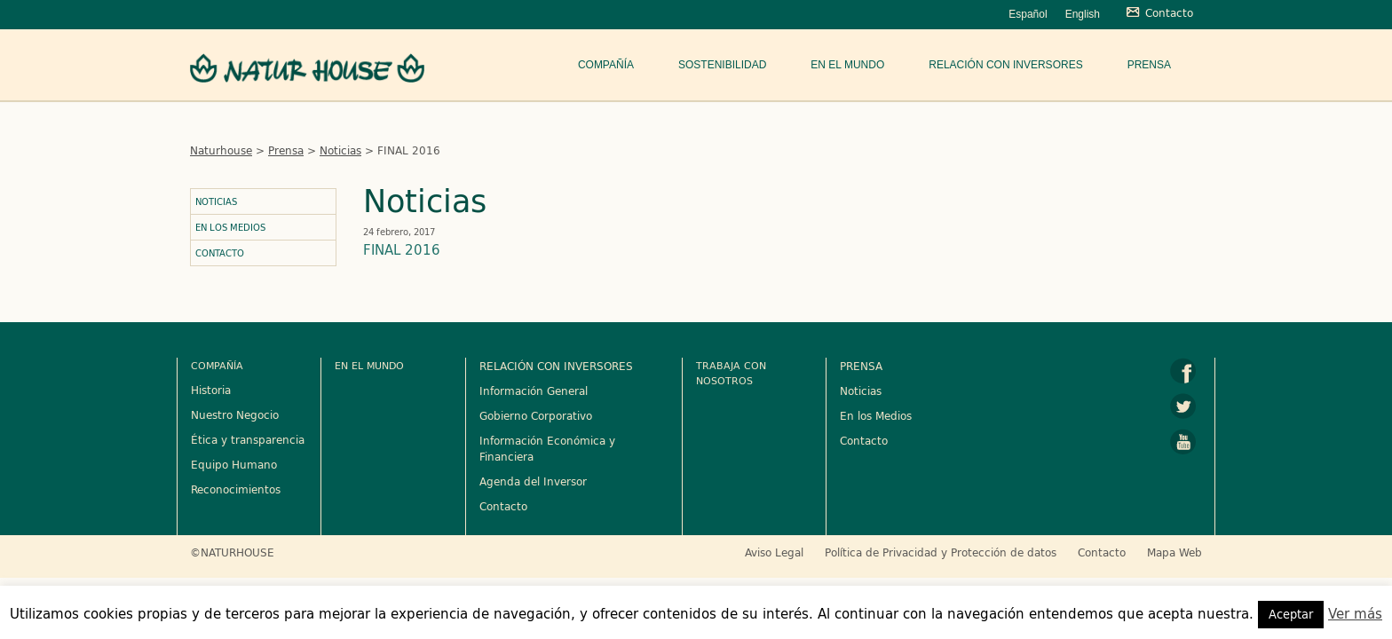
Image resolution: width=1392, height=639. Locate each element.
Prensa (1149, 65)
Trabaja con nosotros (731, 373)
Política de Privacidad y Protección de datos (940, 552)
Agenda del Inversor (533, 481)
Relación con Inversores (1005, 65)
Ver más (1355, 614)
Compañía (606, 65)
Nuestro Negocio (235, 414)
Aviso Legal (774, 552)
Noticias (340, 150)
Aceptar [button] (1291, 614)
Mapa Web (1174, 552)
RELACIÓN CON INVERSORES (556, 366)
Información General (533, 390)
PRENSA (861, 366)
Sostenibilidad (722, 65)
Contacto (219, 253)
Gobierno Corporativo (535, 415)
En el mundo (847, 65)
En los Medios (230, 227)
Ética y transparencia (247, 439)
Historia (211, 390)
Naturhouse (221, 150)
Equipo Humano (234, 464)
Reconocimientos (236, 489)
